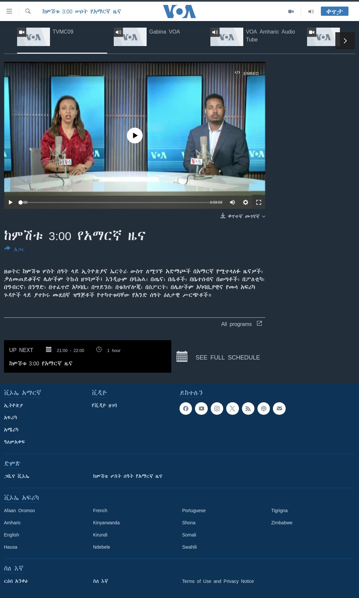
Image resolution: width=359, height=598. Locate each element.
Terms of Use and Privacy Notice (218, 581)
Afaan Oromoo (19, 510)
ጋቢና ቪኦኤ (16, 476)
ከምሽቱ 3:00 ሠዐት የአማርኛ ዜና (81, 11)
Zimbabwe (282, 523)
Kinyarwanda (106, 523)
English (11, 535)
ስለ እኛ (100, 581)
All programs (241, 324)
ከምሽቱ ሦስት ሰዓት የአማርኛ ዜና (127, 476)
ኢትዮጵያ (13, 406)
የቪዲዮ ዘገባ (104, 406)
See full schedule (218, 356)
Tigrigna (279, 510)
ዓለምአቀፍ (14, 442)
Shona (188, 523)
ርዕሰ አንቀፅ (16, 581)
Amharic (12, 523)
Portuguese (194, 510)
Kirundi (100, 535)
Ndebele (101, 547)
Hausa (10, 547)
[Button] (14, 250)
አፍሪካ (10, 418)
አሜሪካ (11, 430)
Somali (189, 535)
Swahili (189, 547)
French (100, 510)
